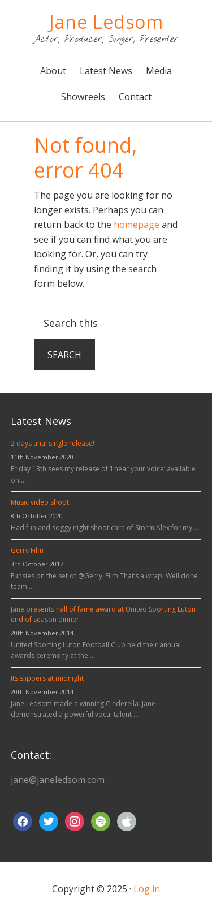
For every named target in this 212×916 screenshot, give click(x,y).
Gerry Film (27, 550)
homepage (136, 224)
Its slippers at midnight (47, 678)
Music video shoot (40, 502)
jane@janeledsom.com (58, 779)
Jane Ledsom (106, 22)
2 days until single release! (52, 443)
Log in (146, 889)
